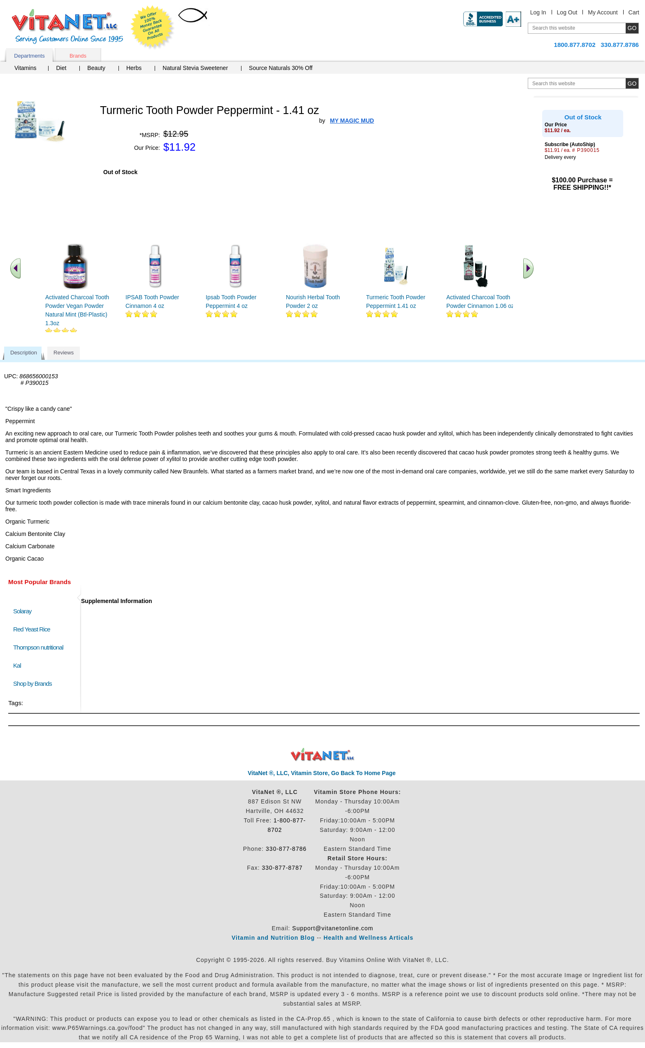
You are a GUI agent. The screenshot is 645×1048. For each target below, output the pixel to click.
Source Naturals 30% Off (281, 68)
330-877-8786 (286, 848)
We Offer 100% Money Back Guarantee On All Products (152, 27)
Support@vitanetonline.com (332, 928)
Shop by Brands (34, 683)
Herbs (134, 68)
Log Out (567, 12)
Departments (29, 56)
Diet (61, 68)
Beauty (96, 68)
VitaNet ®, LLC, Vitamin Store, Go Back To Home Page (322, 773)
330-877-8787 (282, 867)
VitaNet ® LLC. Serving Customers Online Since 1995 (67, 26)
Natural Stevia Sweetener (195, 68)
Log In (538, 12)
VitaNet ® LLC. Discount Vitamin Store (323, 755)
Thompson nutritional (38, 647)
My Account (602, 12)
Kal (17, 665)
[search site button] (632, 83)
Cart (634, 12)
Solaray (22, 611)
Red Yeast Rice (31, 629)
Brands (78, 56)
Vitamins (25, 68)
